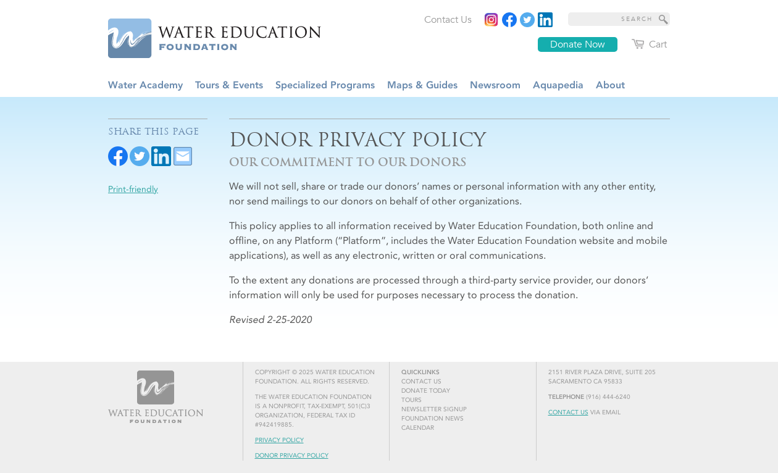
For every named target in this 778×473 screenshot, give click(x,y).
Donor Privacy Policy (291, 455)
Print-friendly (133, 189)
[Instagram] (491, 19)
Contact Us (568, 412)
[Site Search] (664, 19)
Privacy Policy (279, 440)
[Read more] (545, 19)
